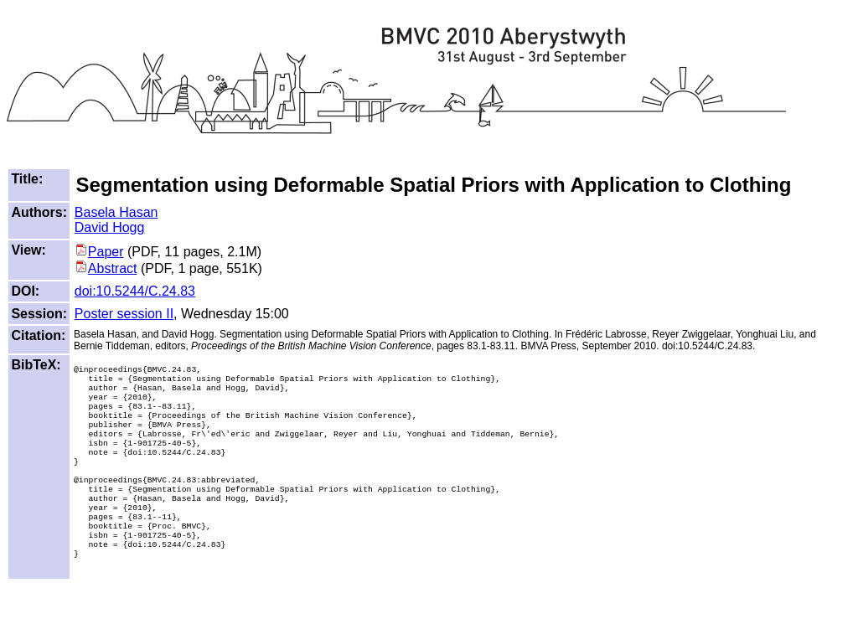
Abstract (106, 268)
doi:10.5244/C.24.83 (135, 291)
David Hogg (110, 227)
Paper (99, 252)
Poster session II (124, 314)
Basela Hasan (116, 212)
